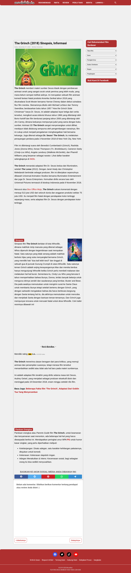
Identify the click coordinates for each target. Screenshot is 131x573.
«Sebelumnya (21, 540)
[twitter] (34, 477)
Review (66, 3)
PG (68, 440)
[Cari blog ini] (115, 2)
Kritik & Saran (35, 560)
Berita (89, 3)
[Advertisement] (65, 22)
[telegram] (75, 477)
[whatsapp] (61, 477)
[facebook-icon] (55, 554)
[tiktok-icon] (69, 554)
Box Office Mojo (34, 189)
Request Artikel (47, 560)
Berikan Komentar (37, 47)
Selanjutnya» (75, 540)
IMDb (32, 159)
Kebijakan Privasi (85, 560)
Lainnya (99, 3)
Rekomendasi (44, 3)
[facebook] (21, 477)
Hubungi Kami (72, 560)
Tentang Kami (60, 560)
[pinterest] (48, 477)
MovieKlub (69, 568)
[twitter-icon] (62, 554)
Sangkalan (97, 560)
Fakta (56, 3)
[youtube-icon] (76, 554)
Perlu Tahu (77, 3)
